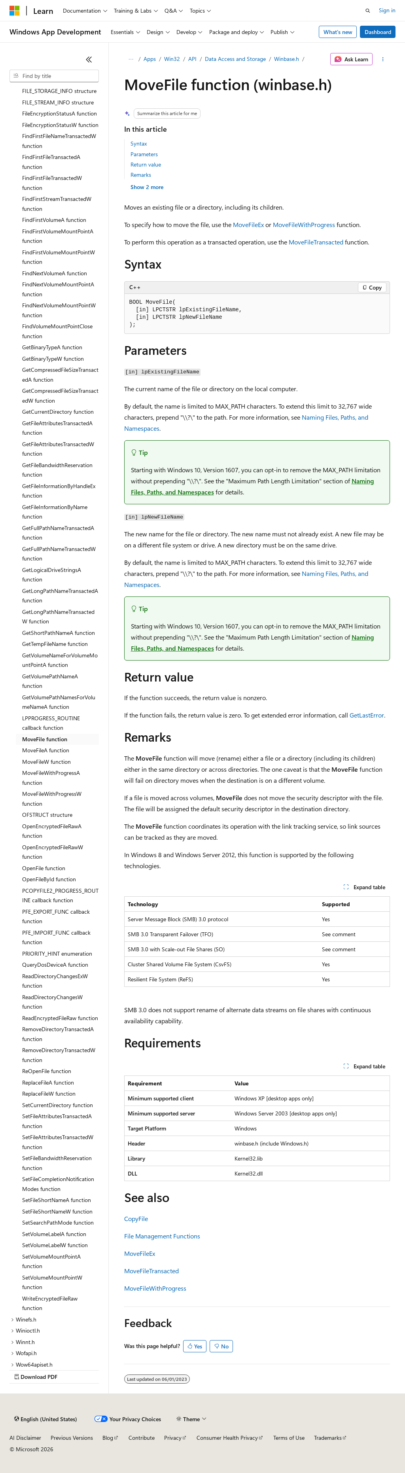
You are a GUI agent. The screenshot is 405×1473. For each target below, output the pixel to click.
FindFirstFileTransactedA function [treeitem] (51, 161)
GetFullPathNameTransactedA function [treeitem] (58, 532)
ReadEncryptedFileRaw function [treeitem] (60, 1018)
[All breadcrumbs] (131, 59)
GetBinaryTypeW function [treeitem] (53, 358)
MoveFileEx (248, 224)
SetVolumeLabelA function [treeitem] (54, 1234)
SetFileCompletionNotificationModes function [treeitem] (58, 1184)
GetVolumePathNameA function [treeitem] (50, 681)
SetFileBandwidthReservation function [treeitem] (57, 1163)
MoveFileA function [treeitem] (45, 750)
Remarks (141, 174)
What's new (338, 32)
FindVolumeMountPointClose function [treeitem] (57, 331)
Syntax (139, 143)
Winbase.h (286, 58)
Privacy (173, 1437)
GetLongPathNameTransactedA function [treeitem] (60, 595)
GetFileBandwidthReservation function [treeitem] (57, 470)
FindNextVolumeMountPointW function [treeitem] (59, 310)
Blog (107, 1437)
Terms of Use (289, 1437)
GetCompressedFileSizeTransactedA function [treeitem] (60, 374)
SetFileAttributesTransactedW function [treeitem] (57, 1142)
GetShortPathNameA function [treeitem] (58, 632)
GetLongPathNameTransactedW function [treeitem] (58, 616)
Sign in (387, 10)
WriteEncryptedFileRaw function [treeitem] (50, 1303)
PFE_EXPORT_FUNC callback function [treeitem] (56, 916)
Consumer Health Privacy (227, 1437)
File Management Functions (162, 1236)
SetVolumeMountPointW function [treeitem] (52, 1282)
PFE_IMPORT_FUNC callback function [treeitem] (56, 937)
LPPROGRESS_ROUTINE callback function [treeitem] (51, 723)
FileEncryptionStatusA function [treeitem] (59, 113)
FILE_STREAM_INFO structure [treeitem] (58, 102)
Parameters (144, 154)
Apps (150, 58)
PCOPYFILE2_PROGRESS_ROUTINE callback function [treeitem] (60, 895)
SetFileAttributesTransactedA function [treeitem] (57, 1121)
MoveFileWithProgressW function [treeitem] (51, 798)
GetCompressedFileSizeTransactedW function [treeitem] (60, 395)
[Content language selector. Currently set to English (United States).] (45, 1419)
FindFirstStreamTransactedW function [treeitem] (56, 203)
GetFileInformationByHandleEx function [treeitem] (58, 491)
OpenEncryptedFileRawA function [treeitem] (51, 831)
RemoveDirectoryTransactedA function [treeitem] (58, 1034)
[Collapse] (89, 59)
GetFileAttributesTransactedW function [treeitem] (58, 449)
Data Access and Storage (235, 58)
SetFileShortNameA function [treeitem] (56, 1200)
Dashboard (378, 32)
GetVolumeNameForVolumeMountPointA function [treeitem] (60, 660)
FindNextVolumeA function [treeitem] (54, 273)
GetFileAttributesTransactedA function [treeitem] (57, 428)
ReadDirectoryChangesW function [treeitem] (52, 1002)
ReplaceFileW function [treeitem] (49, 1093)
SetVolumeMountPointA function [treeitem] (51, 1261)
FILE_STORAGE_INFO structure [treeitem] (59, 91)
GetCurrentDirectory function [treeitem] (58, 411)
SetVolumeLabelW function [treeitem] (55, 1245)
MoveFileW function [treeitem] (46, 761)
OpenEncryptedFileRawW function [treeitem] (52, 852)
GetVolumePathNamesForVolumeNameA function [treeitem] (58, 702)
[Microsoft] (14, 11)
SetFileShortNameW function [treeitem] (57, 1211)
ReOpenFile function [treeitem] (46, 1071)
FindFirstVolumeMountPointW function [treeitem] (58, 257)
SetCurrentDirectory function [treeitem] (57, 1105)
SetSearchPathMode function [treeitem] (58, 1222)
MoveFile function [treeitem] (44, 739)
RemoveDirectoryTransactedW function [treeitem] (58, 1055)
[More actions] (383, 59)
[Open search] (368, 11)
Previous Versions (72, 1437)
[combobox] (54, 76)
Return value (146, 164)
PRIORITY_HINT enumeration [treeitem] (57, 953)
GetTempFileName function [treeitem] (55, 644)
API (192, 58)
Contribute (142, 1437)
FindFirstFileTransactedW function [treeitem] (52, 182)
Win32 (172, 58)
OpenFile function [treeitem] (43, 868)
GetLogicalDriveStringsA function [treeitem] (51, 574)
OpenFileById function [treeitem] (49, 879)
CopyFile (136, 1218)
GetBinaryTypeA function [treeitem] (52, 347)
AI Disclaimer (25, 1437)
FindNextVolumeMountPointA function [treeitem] (58, 289)
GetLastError (367, 715)
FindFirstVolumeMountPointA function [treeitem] (57, 236)
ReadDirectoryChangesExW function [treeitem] (55, 981)
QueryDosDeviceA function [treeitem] (55, 964)
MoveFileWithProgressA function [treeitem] (51, 777)
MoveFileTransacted (316, 242)
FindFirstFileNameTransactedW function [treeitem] (59, 141)
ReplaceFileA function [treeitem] (48, 1082)
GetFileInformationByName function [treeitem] (54, 512)
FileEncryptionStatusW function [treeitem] (60, 125)
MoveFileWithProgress (304, 224)
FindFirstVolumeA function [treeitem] (54, 219)
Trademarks (328, 1437)
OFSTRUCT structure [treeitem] (47, 814)
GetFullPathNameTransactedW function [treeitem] (59, 553)
